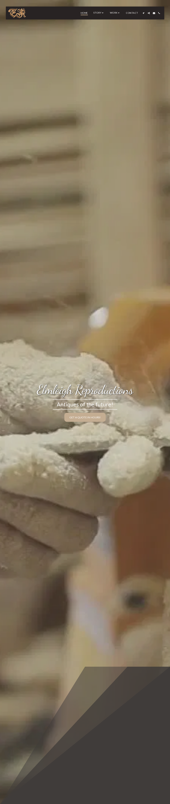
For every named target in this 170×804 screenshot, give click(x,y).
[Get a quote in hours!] (84, 417)
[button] (99, 13)
